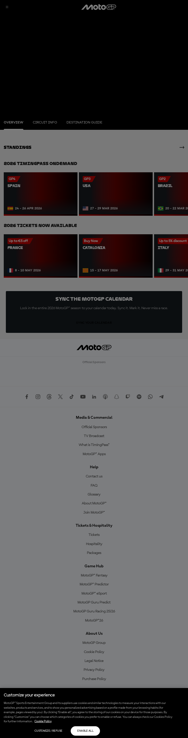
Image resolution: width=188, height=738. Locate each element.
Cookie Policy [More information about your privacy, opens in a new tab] (43, 721)
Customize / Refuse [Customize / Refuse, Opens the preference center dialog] (48, 731)
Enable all (85, 731)
